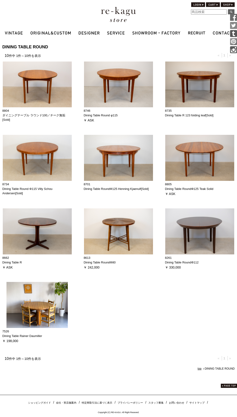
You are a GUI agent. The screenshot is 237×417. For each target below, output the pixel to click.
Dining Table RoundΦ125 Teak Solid (189, 189)
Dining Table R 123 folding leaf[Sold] (189, 115)
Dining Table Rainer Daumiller (22, 336)
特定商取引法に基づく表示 (97, 402)
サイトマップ (197, 402)
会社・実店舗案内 (66, 402)
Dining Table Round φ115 (101, 115)
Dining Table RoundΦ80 (99, 262)
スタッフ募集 (156, 402)
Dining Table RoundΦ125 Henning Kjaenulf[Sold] (116, 189)
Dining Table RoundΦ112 (182, 262)
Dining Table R (12, 262)
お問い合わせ (176, 402)
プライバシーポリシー (130, 402)
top (200, 368)
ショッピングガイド (39, 402)
